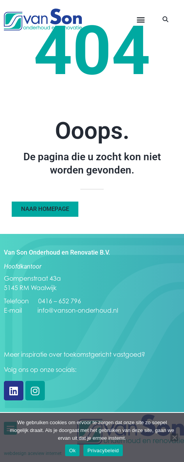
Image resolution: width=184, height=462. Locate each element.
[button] (140, 19)
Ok (72, 450)
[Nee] (174, 437)
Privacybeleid (103, 450)
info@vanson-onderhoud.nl (77, 310)
